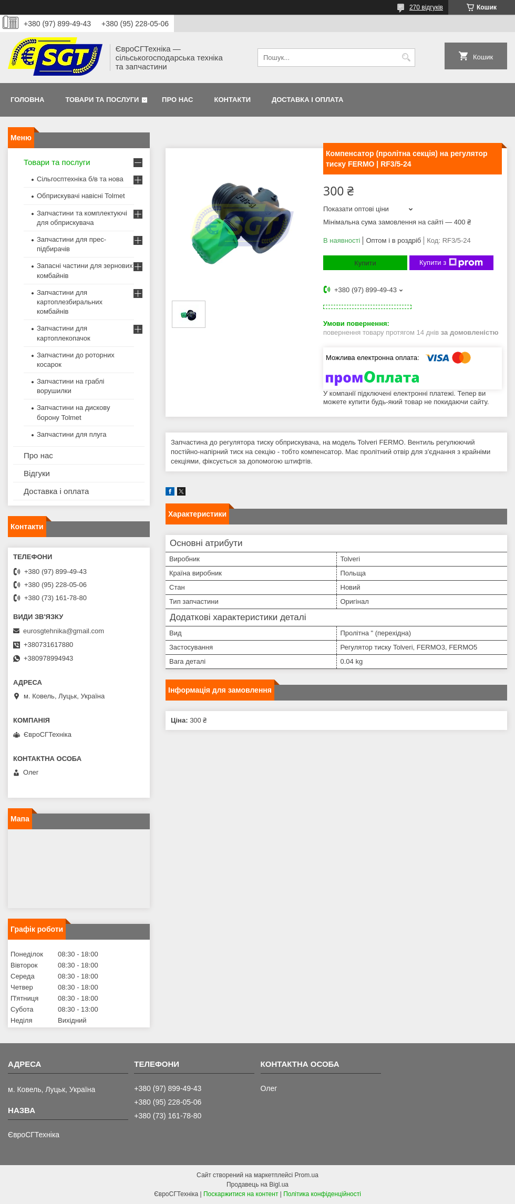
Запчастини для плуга (72, 434)
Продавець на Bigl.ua (257, 1184)
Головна (27, 100)
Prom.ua (306, 1175)
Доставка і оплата (307, 100)
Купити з (451, 262)
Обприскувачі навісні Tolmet (81, 196)
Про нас (177, 100)
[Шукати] (406, 57)
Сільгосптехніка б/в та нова (80, 179)
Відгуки (37, 473)
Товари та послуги (102, 100)
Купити (365, 263)
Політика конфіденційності (322, 1194)
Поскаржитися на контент (240, 1194)
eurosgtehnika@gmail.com (63, 631)
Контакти (232, 100)
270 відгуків (426, 7)
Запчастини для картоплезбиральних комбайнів (69, 302)
